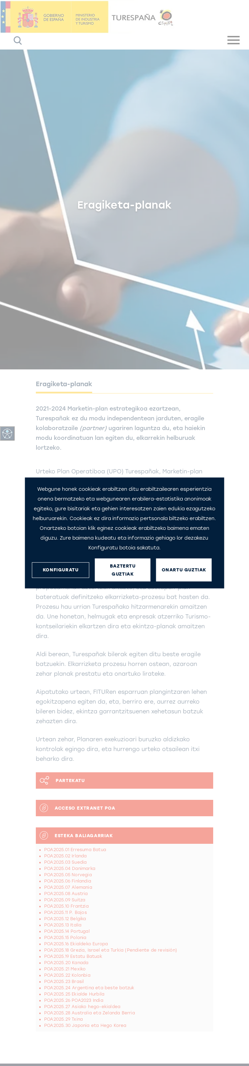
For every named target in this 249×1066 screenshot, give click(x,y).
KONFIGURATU (61, 569)
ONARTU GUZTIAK (184, 569)
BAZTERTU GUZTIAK (123, 570)
